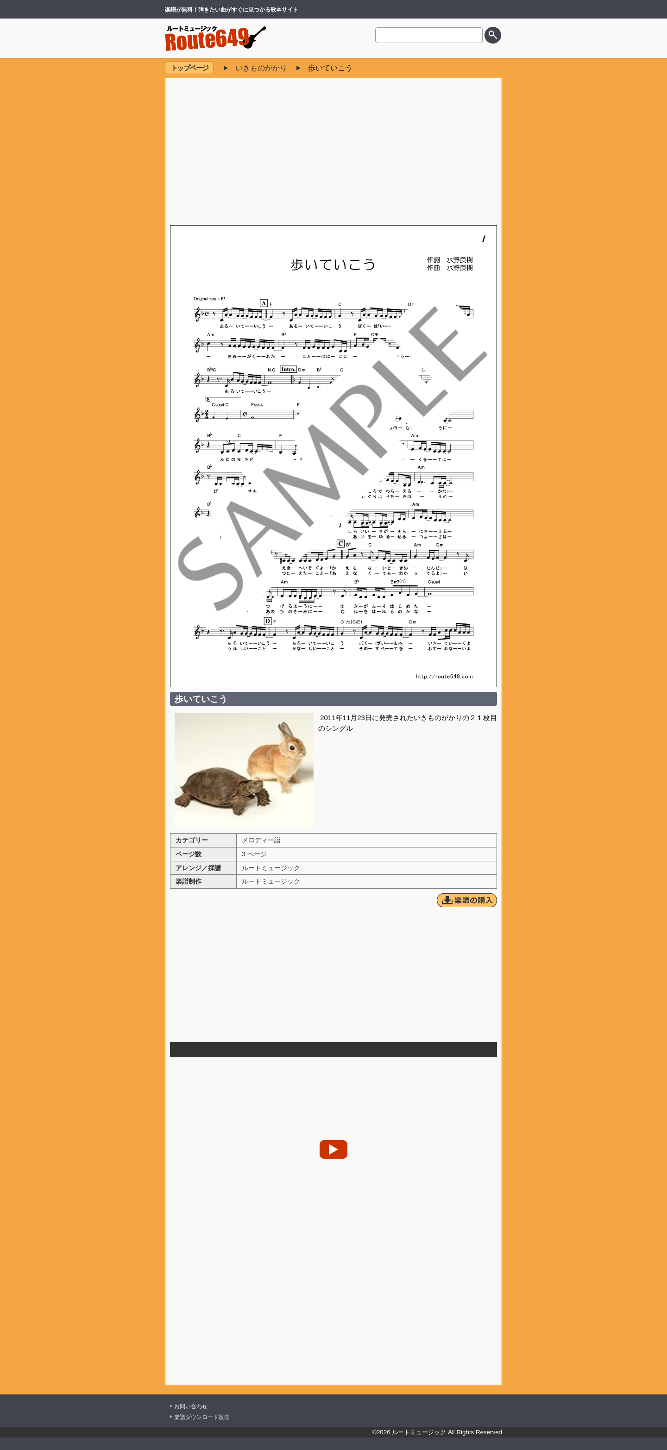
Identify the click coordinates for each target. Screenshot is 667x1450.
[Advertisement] (333, 152)
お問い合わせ (191, 1406)
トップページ (189, 68)
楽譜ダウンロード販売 (202, 1417)
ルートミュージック (271, 868)
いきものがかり (261, 68)
